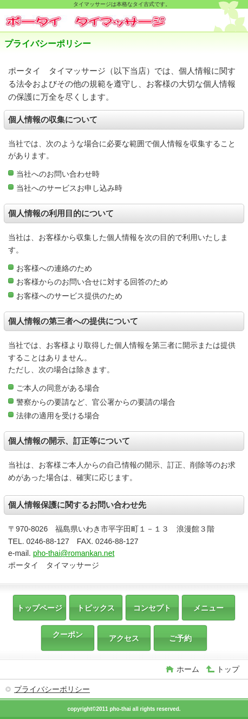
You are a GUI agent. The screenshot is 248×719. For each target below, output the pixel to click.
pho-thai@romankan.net (73, 553)
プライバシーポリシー (52, 689)
